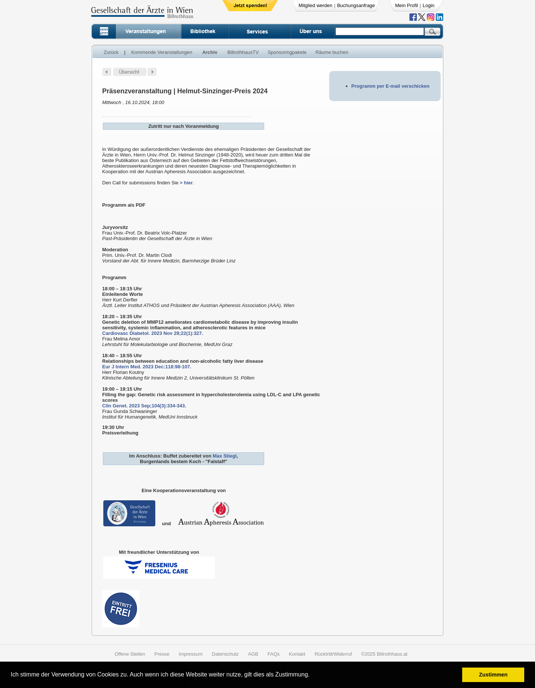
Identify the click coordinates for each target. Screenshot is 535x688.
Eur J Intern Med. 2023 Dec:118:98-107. (146, 366)
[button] (312, 675)
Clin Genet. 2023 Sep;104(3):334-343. (144, 405)
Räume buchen (331, 52)
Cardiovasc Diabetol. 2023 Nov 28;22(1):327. (152, 333)
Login (429, 5)
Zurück (111, 52)
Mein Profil (406, 5)
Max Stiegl (224, 456)
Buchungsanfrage (356, 5)
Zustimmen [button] (493, 675)
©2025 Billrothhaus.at (384, 654)
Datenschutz (225, 654)
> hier (186, 182)
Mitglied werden (316, 5)
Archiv (209, 52)
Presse (162, 654)
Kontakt (297, 654)
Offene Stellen (129, 654)
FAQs (274, 654)
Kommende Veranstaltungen (161, 52)
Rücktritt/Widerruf (333, 654)
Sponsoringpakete (287, 52)
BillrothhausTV (243, 52)
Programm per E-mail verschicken (390, 86)
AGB (253, 654)
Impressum (190, 654)
